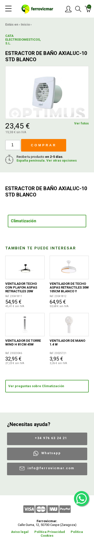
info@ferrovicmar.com (51, 468)
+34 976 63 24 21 (51, 438)
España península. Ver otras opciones (47, 160)
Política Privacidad (49, 532)
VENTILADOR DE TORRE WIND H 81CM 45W (23, 342)
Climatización (23, 221)
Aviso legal (20, 532)
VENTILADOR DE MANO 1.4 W (67, 342)
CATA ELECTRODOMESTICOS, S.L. (14, 39)
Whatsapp (51, 453)
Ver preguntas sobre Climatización (36, 386)
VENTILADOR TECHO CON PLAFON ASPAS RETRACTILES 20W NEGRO (21, 287)
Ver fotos (81, 123)
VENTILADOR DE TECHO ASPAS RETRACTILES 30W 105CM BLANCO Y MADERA (69, 287)
